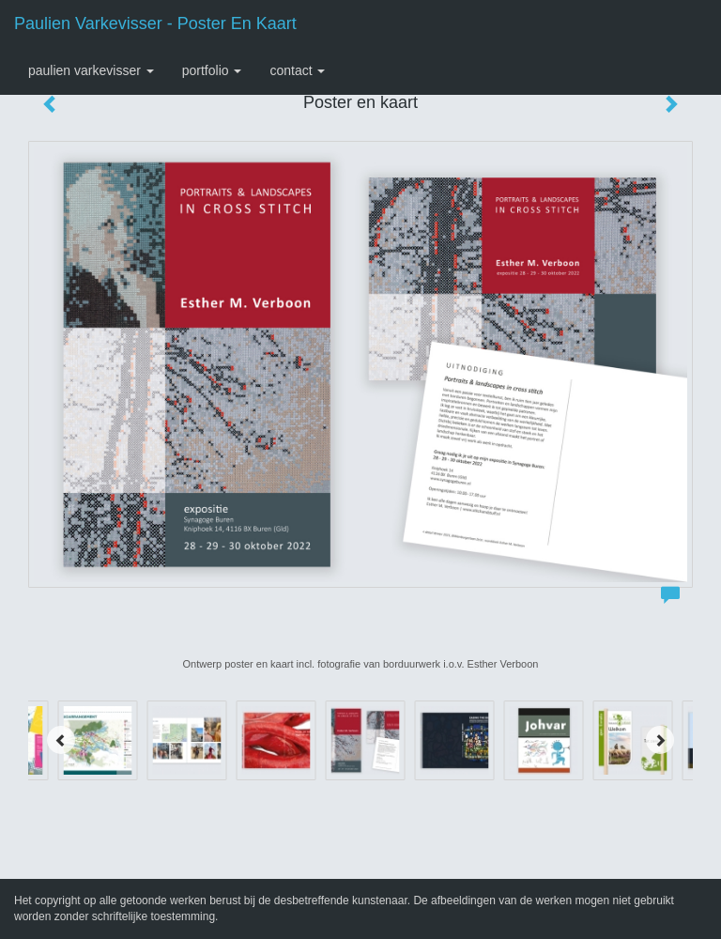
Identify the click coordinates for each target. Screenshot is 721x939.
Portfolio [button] (212, 70)
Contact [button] (297, 70)
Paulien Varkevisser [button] (91, 70)
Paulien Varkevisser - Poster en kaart (155, 23)
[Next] (660, 740)
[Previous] (61, 740)
